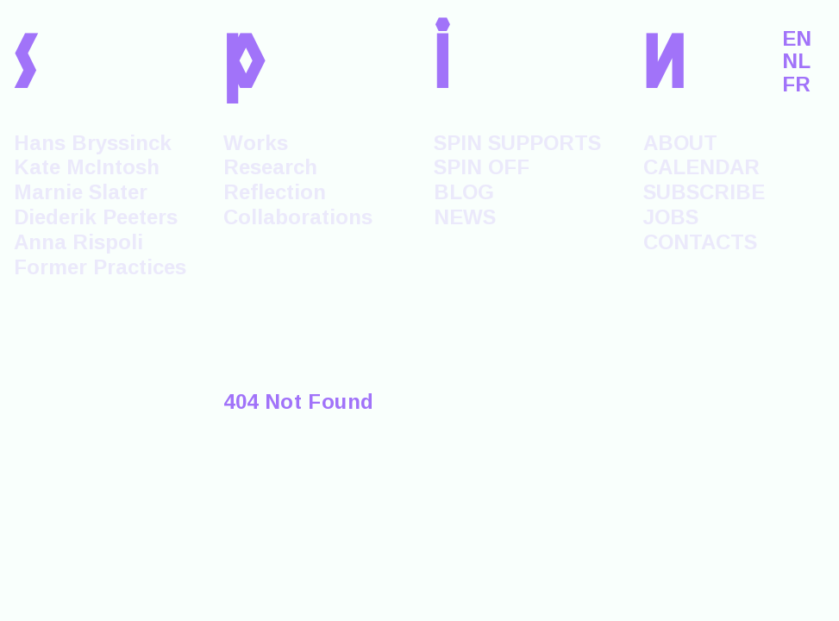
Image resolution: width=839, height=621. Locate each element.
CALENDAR (701, 167)
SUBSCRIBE (704, 192)
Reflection (274, 192)
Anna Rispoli (78, 242)
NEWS (465, 217)
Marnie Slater (80, 192)
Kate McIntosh (87, 167)
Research (270, 167)
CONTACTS (700, 242)
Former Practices (100, 267)
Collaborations (298, 217)
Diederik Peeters (96, 217)
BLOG (464, 192)
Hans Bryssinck (93, 142)
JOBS (670, 217)
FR (796, 84)
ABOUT (680, 142)
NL (796, 61)
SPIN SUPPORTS (517, 142)
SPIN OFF (481, 167)
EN (796, 39)
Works (255, 142)
